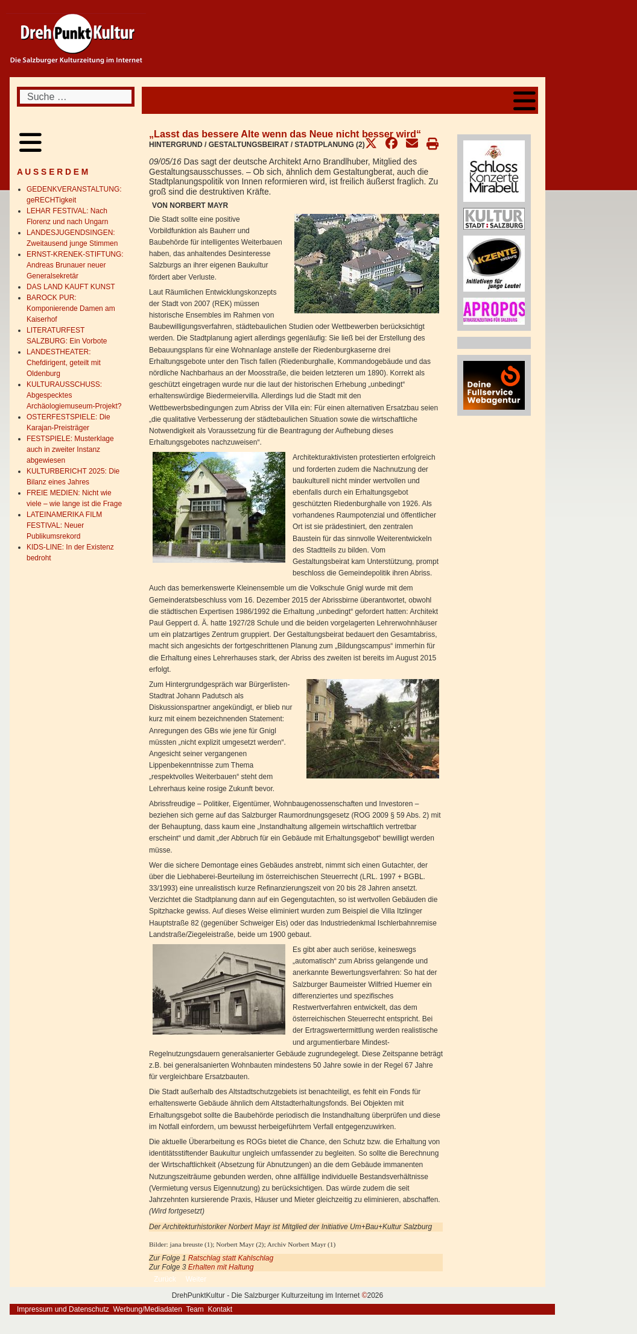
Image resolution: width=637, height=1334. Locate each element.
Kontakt (220, 1309)
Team (194, 1309)
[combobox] (76, 97)
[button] (371, 143)
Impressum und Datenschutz (63, 1309)
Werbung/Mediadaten (147, 1309)
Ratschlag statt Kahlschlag (230, 1258)
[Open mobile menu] (524, 100)
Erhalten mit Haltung (221, 1267)
